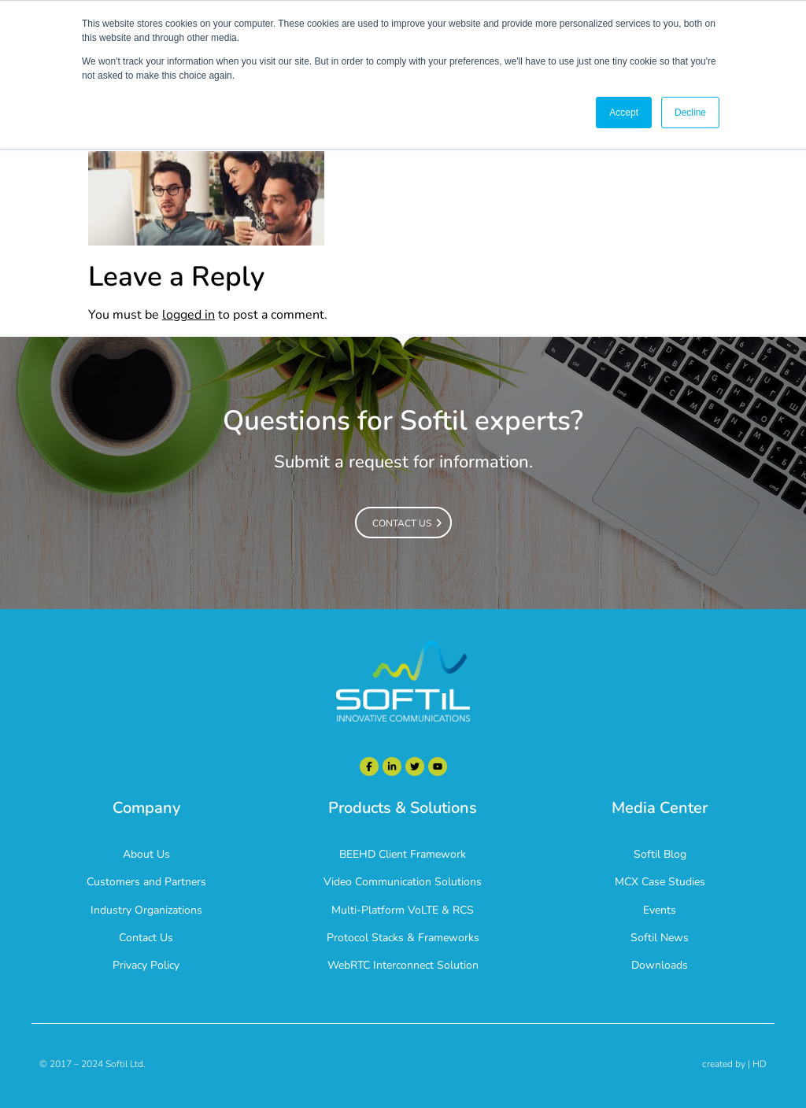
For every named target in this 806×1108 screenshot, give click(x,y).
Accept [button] (623, 112)
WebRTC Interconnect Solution (403, 965)
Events (659, 910)
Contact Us (146, 937)
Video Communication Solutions (403, 881)
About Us (146, 854)
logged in (188, 314)
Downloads (659, 965)
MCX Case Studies (660, 881)
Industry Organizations (146, 910)
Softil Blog (660, 854)
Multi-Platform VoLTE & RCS (402, 910)
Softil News (659, 937)
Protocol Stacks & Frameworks (403, 937)
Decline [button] (690, 112)
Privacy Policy (146, 965)
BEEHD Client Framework (402, 854)
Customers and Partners (146, 881)
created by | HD (734, 1064)
